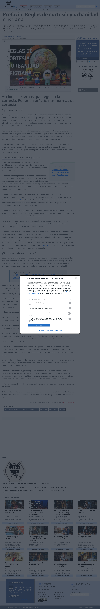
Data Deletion (41, 330)
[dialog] (50, 304)
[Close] (76, 278)
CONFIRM (39, 325)
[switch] (69, 303)
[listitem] (50, 299)
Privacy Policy (58, 330)
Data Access (50, 330)
